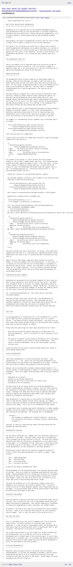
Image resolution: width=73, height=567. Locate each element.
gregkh (24, 8)
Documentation (45, 11)
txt (66, 564)
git (19, 8)
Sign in (69, 3)
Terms (20, 564)
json (69, 564)
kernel (14, 8)
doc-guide (56, 11)
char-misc (32, 8)
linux (3, 8)
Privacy (15, 564)
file (37, 17)
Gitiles (10, 564)
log (42, 17)
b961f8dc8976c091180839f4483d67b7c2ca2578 (19, 11)
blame (47, 17)
